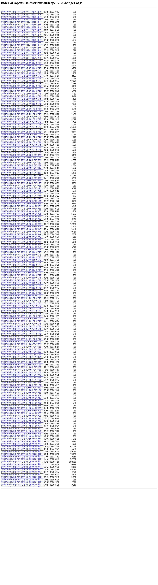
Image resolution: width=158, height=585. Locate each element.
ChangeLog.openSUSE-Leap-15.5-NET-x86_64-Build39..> (22, 497)
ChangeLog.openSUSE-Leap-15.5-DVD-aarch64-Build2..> (22, 69)
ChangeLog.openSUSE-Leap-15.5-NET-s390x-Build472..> (22, 459)
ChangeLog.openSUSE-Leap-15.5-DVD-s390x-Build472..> (22, 231)
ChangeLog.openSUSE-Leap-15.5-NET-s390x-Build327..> (22, 430)
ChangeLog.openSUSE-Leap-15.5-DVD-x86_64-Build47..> (22, 288)
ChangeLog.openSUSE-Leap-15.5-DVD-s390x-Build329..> (22, 203)
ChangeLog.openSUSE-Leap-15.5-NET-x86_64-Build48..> (22, 522)
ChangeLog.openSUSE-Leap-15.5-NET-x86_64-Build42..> (22, 503)
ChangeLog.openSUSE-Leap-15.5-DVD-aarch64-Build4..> (22, 101)
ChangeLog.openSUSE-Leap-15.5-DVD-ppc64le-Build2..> (22, 126)
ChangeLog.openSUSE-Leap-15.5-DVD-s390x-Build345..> (22, 205)
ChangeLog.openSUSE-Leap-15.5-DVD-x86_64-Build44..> (22, 276)
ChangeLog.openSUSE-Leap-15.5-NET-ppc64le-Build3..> (22, 367)
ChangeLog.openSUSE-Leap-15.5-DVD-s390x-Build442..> (22, 219)
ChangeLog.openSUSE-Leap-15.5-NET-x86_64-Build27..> (22, 469)
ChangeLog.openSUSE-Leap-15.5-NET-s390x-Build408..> (22, 443)
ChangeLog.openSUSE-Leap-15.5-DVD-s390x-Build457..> (22, 223)
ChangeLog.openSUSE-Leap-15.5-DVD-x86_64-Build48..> (22, 294)
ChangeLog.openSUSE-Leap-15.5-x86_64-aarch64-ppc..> (22, 526)
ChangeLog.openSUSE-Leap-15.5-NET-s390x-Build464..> (22, 455)
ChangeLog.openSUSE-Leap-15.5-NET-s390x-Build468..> (22, 457)
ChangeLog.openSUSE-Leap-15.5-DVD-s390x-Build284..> (22, 189)
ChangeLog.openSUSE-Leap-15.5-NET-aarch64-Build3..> (22, 309)
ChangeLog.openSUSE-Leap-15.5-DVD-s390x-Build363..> (22, 207)
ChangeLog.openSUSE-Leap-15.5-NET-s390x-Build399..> (22, 442)
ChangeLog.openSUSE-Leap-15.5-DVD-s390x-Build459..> (22, 225)
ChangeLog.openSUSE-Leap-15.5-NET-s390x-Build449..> (22, 449)
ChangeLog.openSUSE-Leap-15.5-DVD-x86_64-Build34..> (22, 262)
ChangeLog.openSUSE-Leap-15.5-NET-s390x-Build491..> (22, 467)
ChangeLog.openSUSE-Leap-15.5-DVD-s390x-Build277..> (22, 187)
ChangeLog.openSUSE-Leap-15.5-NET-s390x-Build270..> (22, 412)
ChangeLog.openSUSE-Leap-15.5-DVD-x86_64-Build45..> (22, 280)
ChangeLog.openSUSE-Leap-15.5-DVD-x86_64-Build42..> (22, 274)
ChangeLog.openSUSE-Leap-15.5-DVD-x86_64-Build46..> (22, 284)
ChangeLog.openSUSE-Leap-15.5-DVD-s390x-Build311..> (22, 197)
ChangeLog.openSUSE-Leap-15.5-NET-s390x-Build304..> (22, 424)
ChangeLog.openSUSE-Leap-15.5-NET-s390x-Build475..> (22, 463)
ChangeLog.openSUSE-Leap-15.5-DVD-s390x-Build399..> (22, 213)
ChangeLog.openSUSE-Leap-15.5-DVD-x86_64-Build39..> (22, 268)
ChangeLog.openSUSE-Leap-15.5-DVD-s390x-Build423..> (22, 217)
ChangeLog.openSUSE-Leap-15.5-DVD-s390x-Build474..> (22, 233)
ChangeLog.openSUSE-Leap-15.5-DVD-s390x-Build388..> (22, 209)
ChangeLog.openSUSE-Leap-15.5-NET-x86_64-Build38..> (22, 495)
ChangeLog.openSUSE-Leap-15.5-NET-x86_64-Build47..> (22, 516)
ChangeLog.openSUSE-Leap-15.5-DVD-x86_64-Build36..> (22, 264)
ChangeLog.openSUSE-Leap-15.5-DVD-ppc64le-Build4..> (22, 158)
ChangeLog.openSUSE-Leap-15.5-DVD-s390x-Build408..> (22, 215)
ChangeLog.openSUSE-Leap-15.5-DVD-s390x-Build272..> (22, 185)
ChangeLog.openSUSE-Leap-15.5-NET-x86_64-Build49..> (22, 524)
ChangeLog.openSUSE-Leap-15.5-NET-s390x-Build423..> (22, 445)
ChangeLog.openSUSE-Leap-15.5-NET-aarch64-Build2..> (22, 298)
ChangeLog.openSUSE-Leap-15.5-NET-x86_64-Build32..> (22, 485)
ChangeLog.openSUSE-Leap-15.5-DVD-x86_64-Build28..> (22, 246)
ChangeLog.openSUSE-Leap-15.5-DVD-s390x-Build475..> (22, 235)
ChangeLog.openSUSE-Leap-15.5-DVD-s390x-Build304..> (22, 195)
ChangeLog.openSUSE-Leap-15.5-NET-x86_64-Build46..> (22, 512)
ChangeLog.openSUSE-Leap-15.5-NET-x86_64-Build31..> (22, 483)
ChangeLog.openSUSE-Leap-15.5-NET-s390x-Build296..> (22, 422)
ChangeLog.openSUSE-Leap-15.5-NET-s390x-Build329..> (22, 432)
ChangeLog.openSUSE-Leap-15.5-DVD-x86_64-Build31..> (22, 254)
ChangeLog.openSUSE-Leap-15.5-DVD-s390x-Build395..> (22, 211)
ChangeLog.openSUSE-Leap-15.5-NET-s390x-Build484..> (22, 465)
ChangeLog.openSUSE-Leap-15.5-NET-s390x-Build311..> (22, 426)
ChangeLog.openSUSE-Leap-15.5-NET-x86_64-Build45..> (22, 509)
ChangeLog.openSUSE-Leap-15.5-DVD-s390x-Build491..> (22, 238)
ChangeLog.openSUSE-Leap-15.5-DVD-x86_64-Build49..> (22, 296)
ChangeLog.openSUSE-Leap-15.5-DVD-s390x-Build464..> (22, 227)
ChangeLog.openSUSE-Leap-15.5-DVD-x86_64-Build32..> (22, 256)
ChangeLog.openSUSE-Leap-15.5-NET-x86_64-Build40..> (22, 501)
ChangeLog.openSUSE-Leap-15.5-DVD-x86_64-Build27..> (22, 240)
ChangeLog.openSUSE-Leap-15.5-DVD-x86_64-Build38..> (22, 266)
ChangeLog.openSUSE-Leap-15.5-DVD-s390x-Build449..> (22, 221)
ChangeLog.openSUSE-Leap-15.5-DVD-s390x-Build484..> (22, 237)
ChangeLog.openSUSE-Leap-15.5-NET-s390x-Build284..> (22, 418)
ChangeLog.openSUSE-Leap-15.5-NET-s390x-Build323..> (22, 428)
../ (2, 10)
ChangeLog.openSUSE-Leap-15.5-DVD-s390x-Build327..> (22, 201)
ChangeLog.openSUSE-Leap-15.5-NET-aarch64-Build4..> (22, 329)
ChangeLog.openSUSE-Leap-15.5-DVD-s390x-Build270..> (22, 183)
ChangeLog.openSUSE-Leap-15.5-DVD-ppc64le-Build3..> (22, 138)
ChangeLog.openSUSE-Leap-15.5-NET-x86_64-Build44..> (22, 505)
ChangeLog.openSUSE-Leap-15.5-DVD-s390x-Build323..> (22, 199)
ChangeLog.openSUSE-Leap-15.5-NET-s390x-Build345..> (22, 434)
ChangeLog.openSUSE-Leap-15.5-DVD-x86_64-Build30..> (22, 252)
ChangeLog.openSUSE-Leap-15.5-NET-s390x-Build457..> (22, 451)
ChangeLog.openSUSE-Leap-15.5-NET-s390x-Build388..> (22, 438)
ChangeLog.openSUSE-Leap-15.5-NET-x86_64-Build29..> (22, 477)
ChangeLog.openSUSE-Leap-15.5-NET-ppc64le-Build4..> (22, 386)
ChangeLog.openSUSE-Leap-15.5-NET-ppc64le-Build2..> (22, 355)
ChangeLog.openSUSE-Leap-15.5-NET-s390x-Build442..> (22, 447)
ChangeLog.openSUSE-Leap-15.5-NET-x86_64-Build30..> (22, 481)
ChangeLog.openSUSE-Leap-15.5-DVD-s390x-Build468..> (22, 229)
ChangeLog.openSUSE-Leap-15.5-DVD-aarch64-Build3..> (22, 81)
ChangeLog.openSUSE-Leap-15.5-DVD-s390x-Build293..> (22, 191)
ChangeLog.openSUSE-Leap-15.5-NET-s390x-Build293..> (22, 420)
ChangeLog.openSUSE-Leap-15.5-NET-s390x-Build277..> (22, 416)
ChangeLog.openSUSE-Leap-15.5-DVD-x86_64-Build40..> (22, 272)
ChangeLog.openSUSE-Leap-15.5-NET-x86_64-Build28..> (22, 475)
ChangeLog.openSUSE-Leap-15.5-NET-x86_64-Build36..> (22, 493)
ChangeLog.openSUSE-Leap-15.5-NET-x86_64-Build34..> (22, 491)
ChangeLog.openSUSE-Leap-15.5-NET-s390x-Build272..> (22, 414)
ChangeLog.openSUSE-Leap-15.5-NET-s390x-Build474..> (22, 461)
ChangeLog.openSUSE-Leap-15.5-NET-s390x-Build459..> (22, 453)
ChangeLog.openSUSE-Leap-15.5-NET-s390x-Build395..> (22, 440)
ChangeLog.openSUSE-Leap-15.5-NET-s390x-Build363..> (22, 436)
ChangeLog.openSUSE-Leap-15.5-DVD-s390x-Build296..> (22, 193)
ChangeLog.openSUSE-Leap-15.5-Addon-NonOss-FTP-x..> (22, 12)
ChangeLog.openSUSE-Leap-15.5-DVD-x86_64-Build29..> (22, 248)
